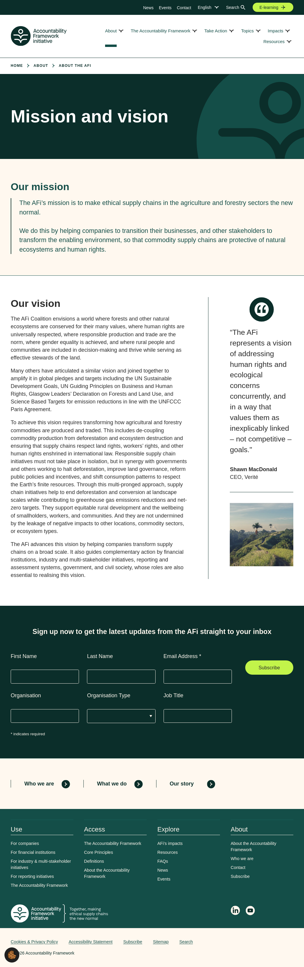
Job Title (173, 695)
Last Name (100, 656)
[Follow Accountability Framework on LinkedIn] (235, 911)
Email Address (182, 656)
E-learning (268, 7)
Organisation (26, 695)
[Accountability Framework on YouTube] (251, 911)
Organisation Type (108, 695)
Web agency (265, 941)
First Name (24, 656)
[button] (11, 954)
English (204, 7)
